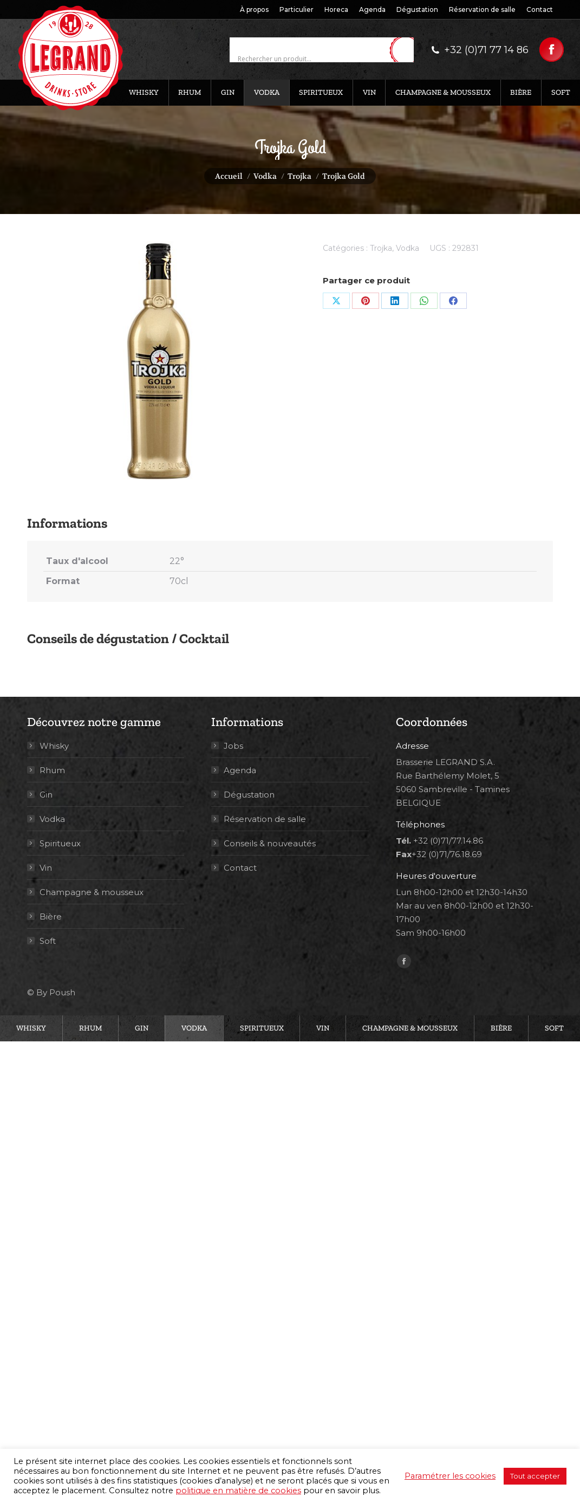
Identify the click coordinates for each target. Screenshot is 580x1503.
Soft (48, 941)
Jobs (233, 746)
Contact (240, 868)
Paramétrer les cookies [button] (450, 1476)
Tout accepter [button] (535, 1476)
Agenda (240, 770)
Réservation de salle (265, 819)
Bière (51, 916)
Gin (46, 794)
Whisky (54, 746)
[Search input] (312, 59)
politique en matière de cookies (238, 1490)
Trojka (381, 248)
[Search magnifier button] (405, 50)
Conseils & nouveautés (270, 843)
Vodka (407, 248)
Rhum (52, 770)
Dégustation (249, 794)
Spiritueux (60, 843)
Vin (46, 868)
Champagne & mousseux (92, 892)
